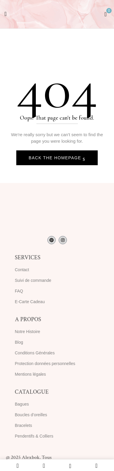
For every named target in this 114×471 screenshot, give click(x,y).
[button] (106, 13)
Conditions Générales (35, 353)
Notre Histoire (27, 331)
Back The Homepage (56, 157)
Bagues (22, 404)
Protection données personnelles (45, 363)
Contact (22, 269)
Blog (19, 342)
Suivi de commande (33, 280)
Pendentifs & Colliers (34, 436)
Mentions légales (30, 374)
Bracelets (23, 425)
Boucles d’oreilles (31, 414)
